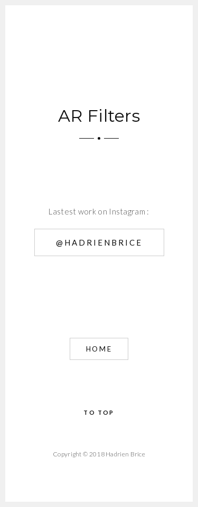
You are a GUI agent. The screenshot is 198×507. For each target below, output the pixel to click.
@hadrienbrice (99, 242)
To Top (98, 412)
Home (99, 349)
